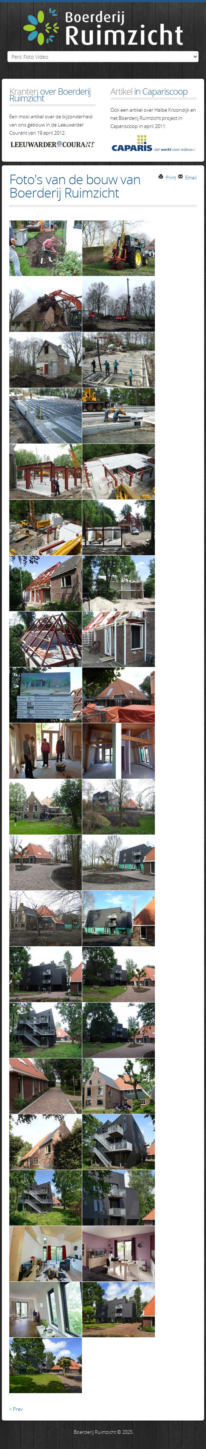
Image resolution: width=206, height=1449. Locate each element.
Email (187, 177)
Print (167, 177)
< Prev (16, 1409)
